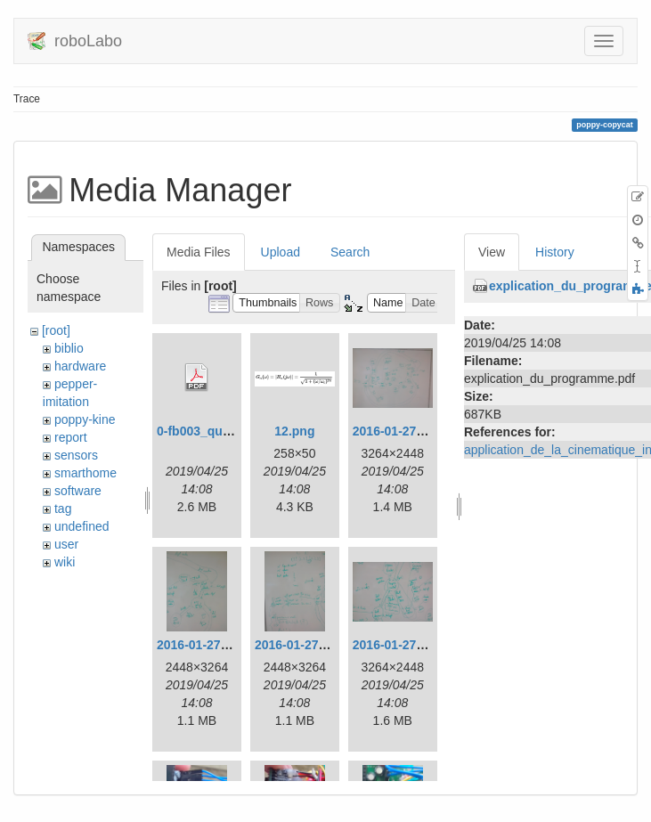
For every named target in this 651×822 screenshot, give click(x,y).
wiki (64, 562)
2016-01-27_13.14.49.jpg (227, 645)
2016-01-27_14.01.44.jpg (423, 645)
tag (62, 508)
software (78, 491)
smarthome (85, 473)
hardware (80, 366)
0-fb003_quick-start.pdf (225, 431)
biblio (69, 348)
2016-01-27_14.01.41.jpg (325, 645)
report (70, 437)
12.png (294, 431)
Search (350, 252)
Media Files (199, 252)
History (554, 252)
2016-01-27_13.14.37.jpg (423, 431)
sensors (76, 455)
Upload (280, 252)
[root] (56, 330)
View (491, 252)
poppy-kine (85, 419)
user (66, 544)
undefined (82, 526)
